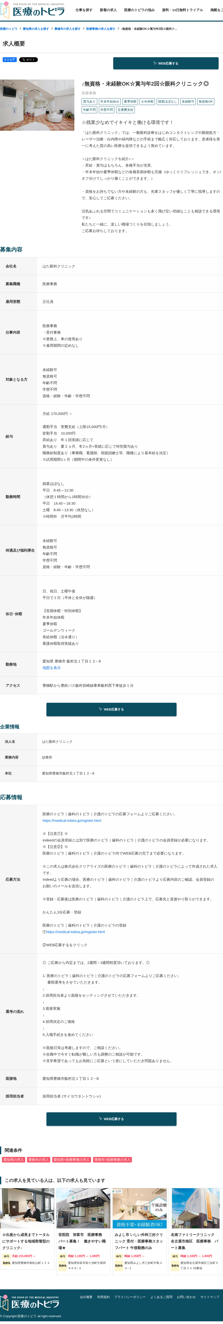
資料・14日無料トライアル (182, 10)
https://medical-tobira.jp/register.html (72, 822)
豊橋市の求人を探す (67, 29)
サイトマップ (209, 1299)
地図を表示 (52, 668)
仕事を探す (84, 10)
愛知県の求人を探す (36, 29)
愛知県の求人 (13, 1162)
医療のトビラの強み (139, 10)
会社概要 (86, 1299)
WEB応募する (166, 64)
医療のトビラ (8, 29)
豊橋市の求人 (38, 1162)
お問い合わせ (186, 1299)
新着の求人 (108, 10)
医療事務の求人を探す (100, 29)
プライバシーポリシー (130, 1299)
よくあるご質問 (161, 1299)
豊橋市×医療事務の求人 (112, 1162)
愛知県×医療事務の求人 (72, 1162)
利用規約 (103, 1299)
